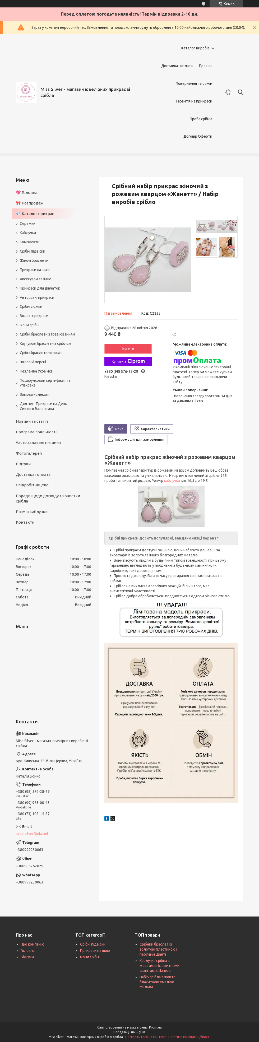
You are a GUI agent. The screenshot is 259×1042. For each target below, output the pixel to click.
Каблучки (28, 233)
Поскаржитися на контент (145, 1037)
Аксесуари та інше (35, 279)
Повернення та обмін (194, 83)
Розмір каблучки (32, 511)
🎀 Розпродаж (29, 203)
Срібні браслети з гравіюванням (47, 334)
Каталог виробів (195, 48)
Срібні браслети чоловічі (41, 353)
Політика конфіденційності (189, 1037)
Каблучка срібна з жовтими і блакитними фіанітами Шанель (159, 966)
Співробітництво (32, 485)
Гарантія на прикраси (194, 101)
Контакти (25, 522)
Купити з (128, 361)
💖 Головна (26, 192)
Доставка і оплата (177, 66)
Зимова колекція (34, 394)
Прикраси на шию (35, 270)
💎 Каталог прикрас (35, 213)
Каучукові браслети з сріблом (45, 343)
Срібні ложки (31, 306)
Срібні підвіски (32, 251)
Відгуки (23, 464)
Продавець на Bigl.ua (129, 1032)
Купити (128, 349)
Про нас (205, 66)
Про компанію (32, 944)
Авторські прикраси (37, 297)
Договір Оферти (197, 136)
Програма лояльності (36, 432)
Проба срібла (201, 119)
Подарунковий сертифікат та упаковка (45, 383)
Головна (28, 950)
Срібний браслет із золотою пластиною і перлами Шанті (158, 949)
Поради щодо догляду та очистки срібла (48, 498)
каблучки (172, 480)
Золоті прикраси (34, 316)
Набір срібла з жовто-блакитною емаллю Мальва (158, 982)
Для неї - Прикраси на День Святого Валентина (43, 406)
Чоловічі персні (33, 362)
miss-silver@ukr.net (32, 833)
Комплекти (29, 242)
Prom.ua (155, 1027)
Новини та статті (32, 421)
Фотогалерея (29, 453)
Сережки (27, 223)
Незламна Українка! (36, 371)
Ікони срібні (29, 325)
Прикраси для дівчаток (40, 288)
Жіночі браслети (34, 260)
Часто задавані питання (38, 442)
